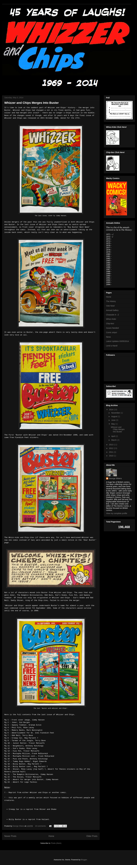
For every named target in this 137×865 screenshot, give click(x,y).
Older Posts (91, 836)
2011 (111, 452)
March (114, 440)
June (113, 420)
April (113, 436)
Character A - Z (112, 315)
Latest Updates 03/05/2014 (117, 341)
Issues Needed (112, 328)
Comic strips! (111, 332)
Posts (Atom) (56, 843)
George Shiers (115, 478)
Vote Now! (110, 306)
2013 (111, 445)
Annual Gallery (112, 310)
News (108, 337)
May (113, 424)
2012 (111, 448)
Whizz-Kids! (111, 319)
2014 (111, 409)
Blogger (84, 860)
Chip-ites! (110, 323)
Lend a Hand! (111, 346)
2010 (111, 456)
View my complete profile (116, 513)
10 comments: (41, 826)
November (115, 413)
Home (51, 836)
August (114, 416)
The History (111, 301)
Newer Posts (10, 836)
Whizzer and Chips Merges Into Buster (31, 102)
